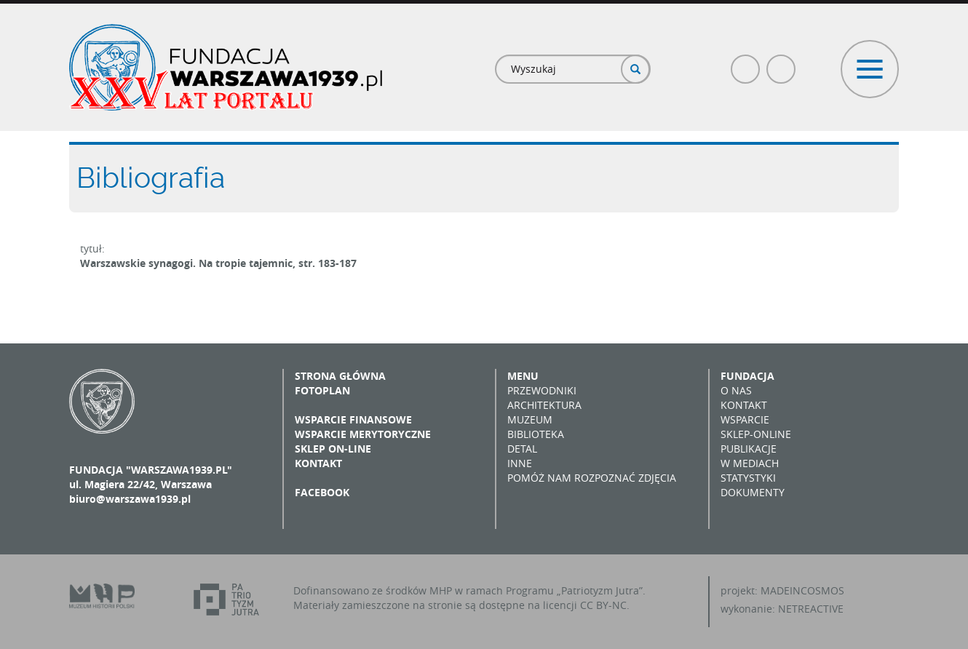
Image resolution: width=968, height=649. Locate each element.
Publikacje (749, 448)
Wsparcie (745, 419)
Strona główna (340, 376)
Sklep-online (756, 434)
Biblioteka (535, 434)
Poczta (782, 63)
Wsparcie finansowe (353, 419)
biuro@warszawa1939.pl (130, 499)
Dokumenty (753, 492)
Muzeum (529, 419)
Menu (523, 376)
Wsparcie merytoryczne (363, 434)
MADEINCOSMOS (802, 590)
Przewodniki (541, 390)
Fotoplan (322, 390)
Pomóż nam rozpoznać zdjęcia (591, 478)
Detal (522, 448)
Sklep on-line (333, 448)
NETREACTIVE (811, 609)
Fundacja (747, 376)
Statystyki (748, 478)
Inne (519, 463)
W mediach (750, 463)
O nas (736, 390)
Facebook (746, 63)
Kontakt (318, 463)
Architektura (544, 405)
